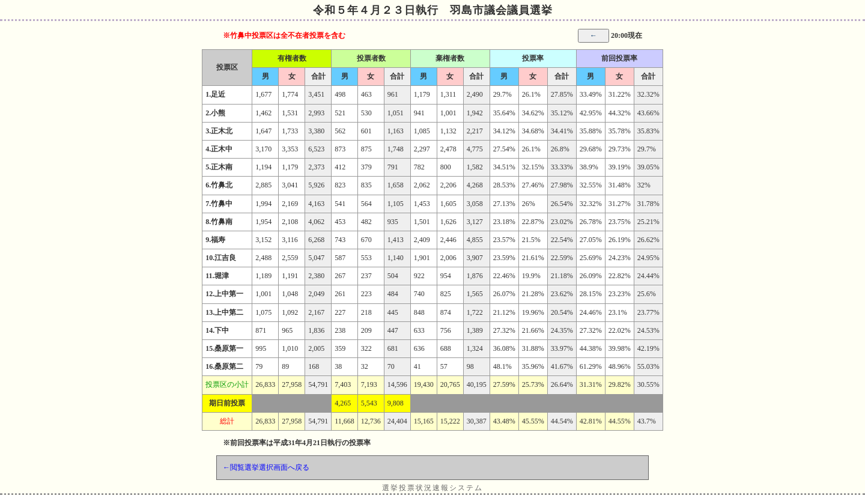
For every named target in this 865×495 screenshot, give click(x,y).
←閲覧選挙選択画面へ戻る (266, 467)
